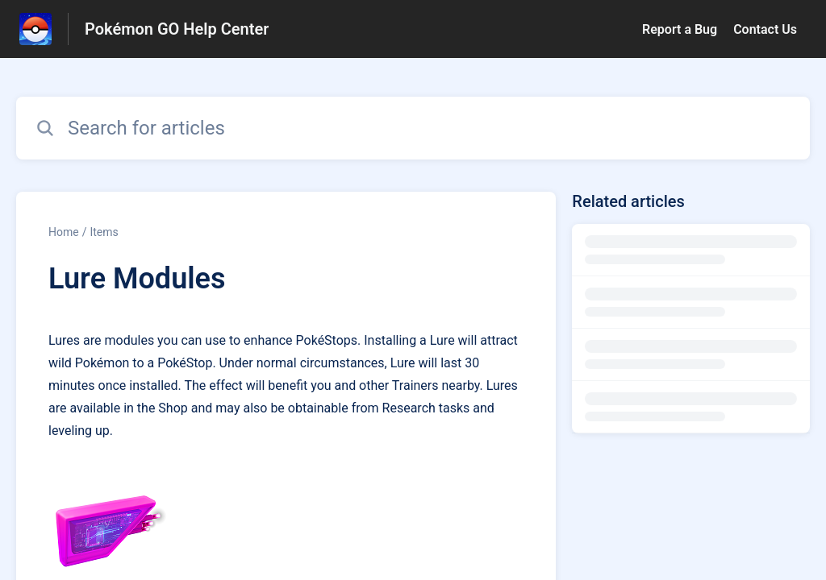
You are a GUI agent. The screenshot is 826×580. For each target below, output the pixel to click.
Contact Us (765, 29)
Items (104, 232)
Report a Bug (679, 29)
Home (63, 232)
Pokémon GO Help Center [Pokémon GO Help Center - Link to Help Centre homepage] (177, 29)
